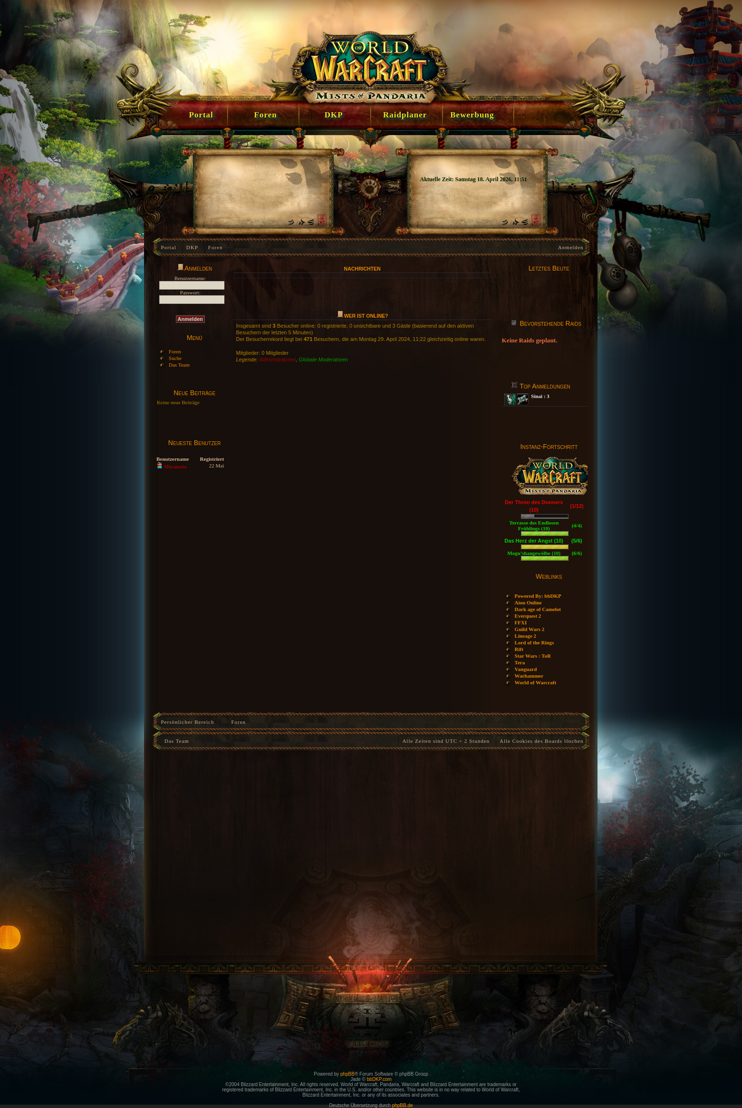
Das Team (179, 365)
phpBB (347, 1074)
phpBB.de (402, 1105)
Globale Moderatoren (323, 359)
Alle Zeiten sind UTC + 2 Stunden (446, 741)
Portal (168, 247)
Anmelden (571, 247)
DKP (192, 247)
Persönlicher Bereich (187, 722)
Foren (215, 247)
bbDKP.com (379, 1079)
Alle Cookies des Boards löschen (541, 741)
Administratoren (277, 359)
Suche (175, 358)
